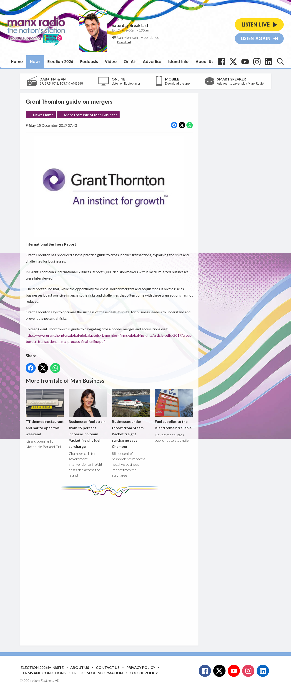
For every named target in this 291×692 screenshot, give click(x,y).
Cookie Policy (144, 673)
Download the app (177, 83)
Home (17, 61)
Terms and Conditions (43, 673)
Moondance (149, 37)
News (35, 61)
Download (124, 42)
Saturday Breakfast (130, 25)
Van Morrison (127, 37)
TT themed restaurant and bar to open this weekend (45, 412)
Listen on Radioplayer (126, 83)
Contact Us (108, 667)
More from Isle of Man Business (90, 114)
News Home (43, 114)
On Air (130, 61)
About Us (204, 61)
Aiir (57, 680)
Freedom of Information (97, 673)
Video (111, 61)
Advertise (152, 61)
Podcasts (89, 61)
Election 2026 (60, 61)
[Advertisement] (111, 568)
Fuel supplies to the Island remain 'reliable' (174, 409)
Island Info (178, 61)
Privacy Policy (140, 667)
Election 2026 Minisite (42, 667)
